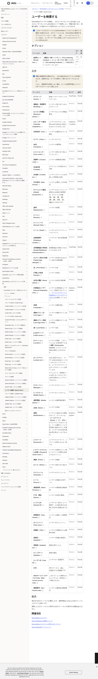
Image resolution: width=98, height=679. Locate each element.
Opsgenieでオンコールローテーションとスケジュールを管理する (13, 244)
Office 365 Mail (6, 209)
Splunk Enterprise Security (9, 443)
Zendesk (4, 460)
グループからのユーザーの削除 (13, 373)
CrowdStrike (5, 84)
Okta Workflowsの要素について (42, 621)
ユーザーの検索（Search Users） (14, 390)
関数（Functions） (6, 473)
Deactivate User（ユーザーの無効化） (15, 325)
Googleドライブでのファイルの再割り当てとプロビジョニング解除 (13, 133)
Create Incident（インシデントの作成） (16, 306)
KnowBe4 (5, 168)
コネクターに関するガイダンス (46, 624)
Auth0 (4, 55)
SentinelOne (5, 278)
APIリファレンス (41, 627)
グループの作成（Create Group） (14, 302)
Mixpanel (4, 192)
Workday (4, 456)
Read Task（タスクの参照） (13, 361)
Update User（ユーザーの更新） (14, 407)
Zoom (4, 467)
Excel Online (5, 106)
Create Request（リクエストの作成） (15, 309)
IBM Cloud (5, 154)
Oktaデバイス (6, 213)
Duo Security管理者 (7, 99)
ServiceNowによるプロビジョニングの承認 (13, 282)
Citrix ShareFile (6, 77)
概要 (2, 17)
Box (3, 74)
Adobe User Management (9, 38)
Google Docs (6, 129)
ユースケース (4, 483)
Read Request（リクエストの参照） (15, 357)
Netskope (5, 199)
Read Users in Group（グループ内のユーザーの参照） (16, 369)
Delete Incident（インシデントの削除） (16, 332)
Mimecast (5, 189)
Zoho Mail (5, 463)
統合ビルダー (4, 31)
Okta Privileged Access (8, 223)
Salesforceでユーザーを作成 (10, 268)
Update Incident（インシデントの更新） (16, 397)
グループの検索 (9, 376)
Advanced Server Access (9, 41)
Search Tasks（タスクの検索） (13, 387)
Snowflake (5, 439)
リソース (3, 490)
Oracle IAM (5, 252)
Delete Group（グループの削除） (14, 328)
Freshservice (5, 110)
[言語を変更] (82, 3)
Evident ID (5, 103)
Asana (4, 48)
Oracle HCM (5, 249)
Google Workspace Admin (9, 141)
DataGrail (5, 87)
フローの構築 (4, 21)
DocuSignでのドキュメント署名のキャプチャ (13, 92)
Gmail (4, 118)
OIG (3, 216)
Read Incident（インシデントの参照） (15, 354)
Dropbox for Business (8, 96)
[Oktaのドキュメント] (14, 3)
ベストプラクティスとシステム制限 (11, 486)
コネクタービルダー (6, 27)
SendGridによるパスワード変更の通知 (13, 274)
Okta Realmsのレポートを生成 (10, 226)
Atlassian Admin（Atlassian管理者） (12, 51)
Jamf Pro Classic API (8, 158)
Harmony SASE (6, 148)
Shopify (4, 417)
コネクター (4, 34)
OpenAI (4, 240)
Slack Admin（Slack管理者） (10, 424)
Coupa (4, 81)
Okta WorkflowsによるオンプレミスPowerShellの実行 (14, 10)
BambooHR (5, 70)
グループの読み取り (10, 351)
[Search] (77, 3)
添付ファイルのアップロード (13, 410)
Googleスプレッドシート (9, 137)
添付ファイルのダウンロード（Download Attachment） (16, 346)
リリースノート (5, 14)
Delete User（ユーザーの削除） (14, 342)
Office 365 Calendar (7, 206)
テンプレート (4, 476)
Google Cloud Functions (9, 125)
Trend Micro (5, 453)
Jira (3, 161)
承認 (5, 287)
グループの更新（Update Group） (14, 393)
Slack (3, 421)
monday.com (5, 196)
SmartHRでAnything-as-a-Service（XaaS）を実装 (11, 428)
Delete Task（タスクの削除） (13, 338)
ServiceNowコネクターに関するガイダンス (16, 290)
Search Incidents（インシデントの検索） (16, 380)
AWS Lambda (6, 58)
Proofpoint (5, 264)
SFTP (4, 414)
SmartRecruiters (6, 433)
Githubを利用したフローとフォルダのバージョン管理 (13, 114)
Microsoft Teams (6, 185)
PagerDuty (5, 255)
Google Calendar (7, 122)
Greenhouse (5, 144)
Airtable (4, 44)
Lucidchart (5, 171)
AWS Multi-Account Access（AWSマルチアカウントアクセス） (13, 62)
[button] (35, 3)
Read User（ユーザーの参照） (13, 364)
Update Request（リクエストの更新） (15, 400)
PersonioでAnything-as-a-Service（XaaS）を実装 (11, 260)
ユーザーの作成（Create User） (14, 316)
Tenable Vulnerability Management (11, 450)
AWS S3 (4, 67)
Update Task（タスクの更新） (13, 404)
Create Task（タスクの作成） (13, 313)
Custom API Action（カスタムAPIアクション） (16, 320)
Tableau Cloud (6, 446)
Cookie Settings (73, 672)
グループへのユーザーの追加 (13, 299)
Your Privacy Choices (23, 673)
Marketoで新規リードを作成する (11, 175)
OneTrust (4, 236)
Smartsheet (5, 436)
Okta (3, 230)
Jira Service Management (9, 165)
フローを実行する (6, 24)
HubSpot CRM (6, 151)
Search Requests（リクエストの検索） (16, 383)
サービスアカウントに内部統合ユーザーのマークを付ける (58, 295)
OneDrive (5, 233)
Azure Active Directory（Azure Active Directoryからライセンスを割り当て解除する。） (13, 180)
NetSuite (4, 202)
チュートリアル (5, 480)
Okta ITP (4, 219)
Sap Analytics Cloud (7, 271)
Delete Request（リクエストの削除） (15, 335)
